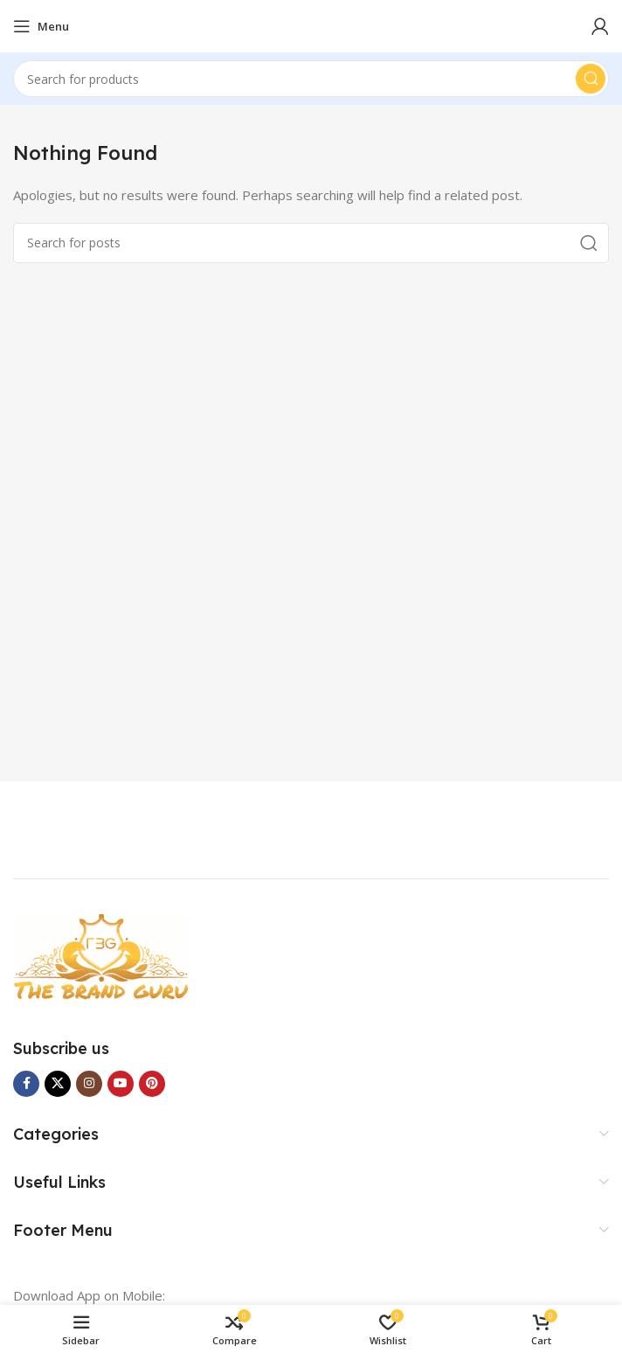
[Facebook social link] (26, 1084)
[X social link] (58, 1084)
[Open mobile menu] (41, 26)
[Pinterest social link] (152, 1084)
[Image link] (100, 956)
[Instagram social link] (89, 1084)
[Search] (311, 78)
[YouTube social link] (120, 1084)
